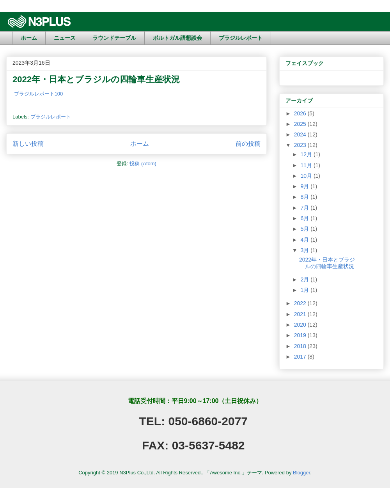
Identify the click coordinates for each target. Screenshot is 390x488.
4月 (305, 240)
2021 (301, 314)
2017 (301, 357)
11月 (306, 165)
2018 (301, 346)
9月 (305, 186)
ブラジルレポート (240, 38)
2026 (301, 113)
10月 (306, 176)
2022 (301, 303)
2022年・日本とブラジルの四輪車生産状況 (96, 79)
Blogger (301, 473)
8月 (305, 197)
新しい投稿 (28, 143)
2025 (301, 124)
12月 (306, 154)
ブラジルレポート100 (38, 94)
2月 (305, 279)
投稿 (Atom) (142, 163)
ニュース (65, 38)
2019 (301, 335)
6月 (305, 218)
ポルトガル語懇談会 (177, 38)
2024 (301, 134)
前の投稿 (248, 143)
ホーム (29, 38)
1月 (305, 290)
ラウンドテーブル (114, 38)
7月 (305, 208)
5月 (305, 229)
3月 (305, 250)
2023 (301, 145)
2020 (301, 325)
